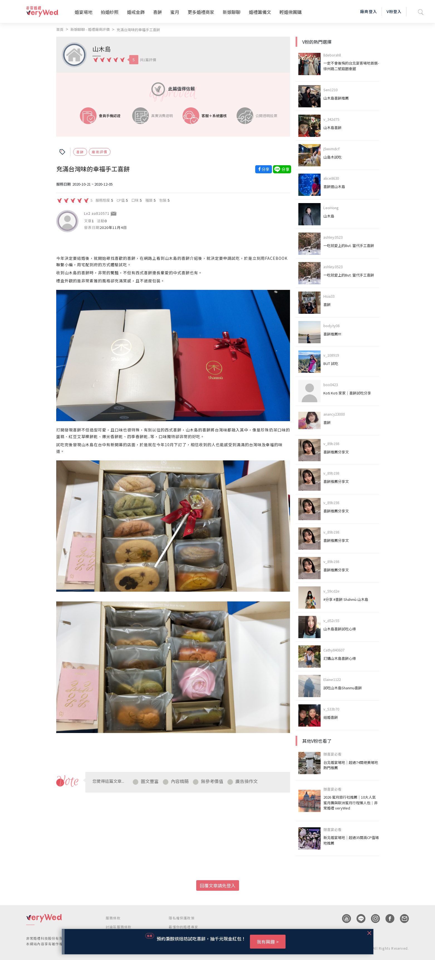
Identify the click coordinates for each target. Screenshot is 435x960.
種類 (149, 200)
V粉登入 (394, 11)
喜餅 (157, 12)
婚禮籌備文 (260, 12)
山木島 (101, 48)
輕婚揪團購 (290, 12)
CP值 (121, 200)
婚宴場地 (83, 12)
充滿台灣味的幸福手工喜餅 (138, 29)
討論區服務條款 (118, 926)
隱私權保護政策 (181, 917)
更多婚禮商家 (201, 12)
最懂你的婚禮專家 (183, 926)
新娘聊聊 (231, 12)
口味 (135, 200)
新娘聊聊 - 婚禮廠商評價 (90, 29)
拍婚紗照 (110, 12)
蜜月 (174, 12)
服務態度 (102, 200)
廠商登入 (368, 11)
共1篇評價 (148, 59)
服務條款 (113, 917)
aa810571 (100, 213)
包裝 (162, 200)
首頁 (59, 29)
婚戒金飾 (136, 12)
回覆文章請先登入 (217, 885)
